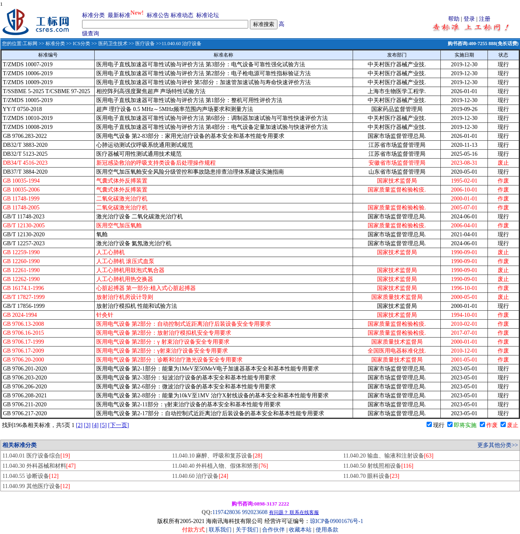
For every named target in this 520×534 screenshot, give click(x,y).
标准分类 (93, 15)
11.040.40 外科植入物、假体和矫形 (220, 466)
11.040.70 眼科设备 (371, 476)
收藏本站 (300, 530)
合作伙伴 (273, 530)
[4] (95, 425)
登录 (469, 19)
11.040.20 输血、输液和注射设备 (388, 456)
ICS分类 (81, 43)
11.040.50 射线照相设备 (378, 466)
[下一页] (118, 425)
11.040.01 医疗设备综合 (36, 456)
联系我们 (220, 530)
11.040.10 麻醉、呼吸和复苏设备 (217, 456)
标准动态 (182, 15)
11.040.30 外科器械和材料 (39, 466)
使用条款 (327, 530)
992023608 (254, 512)
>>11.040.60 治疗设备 (178, 43)
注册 (484, 19)
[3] (87, 425)
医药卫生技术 (113, 43)
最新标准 (119, 15)
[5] (103, 425)
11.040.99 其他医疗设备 (36, 486)
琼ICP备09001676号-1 (336, 521)
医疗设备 (145, 43)
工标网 (30, 43)
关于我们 (248, 530)
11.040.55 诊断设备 (30, 476)
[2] (79, 425)
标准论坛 (207, 15)
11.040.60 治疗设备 (200, 476)
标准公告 (158, 15)
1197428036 (226, 512)
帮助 (453, 19)
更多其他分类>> (497, 445)
